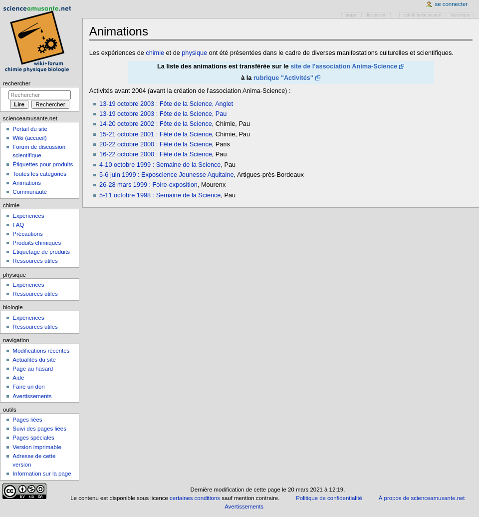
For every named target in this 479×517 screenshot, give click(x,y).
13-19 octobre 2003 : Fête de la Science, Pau (163, 113)
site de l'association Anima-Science (343, 66)
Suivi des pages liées (39, 429)
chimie (155, 52)
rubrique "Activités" (283, 77)
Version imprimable (36, 447)
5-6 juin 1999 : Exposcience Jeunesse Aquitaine (166, 174)
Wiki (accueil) (29, 138)
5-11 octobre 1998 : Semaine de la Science (160, 195)
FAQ (18, 225)
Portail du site (29, 129)
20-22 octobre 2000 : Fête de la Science (155, 144)
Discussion (376, 14)
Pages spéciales (33, 438)
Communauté (29, 192)
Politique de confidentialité (329, 498)
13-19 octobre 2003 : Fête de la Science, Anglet (166, 103)
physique (194, 52)
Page (351, 14)
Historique (460, 14)
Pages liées (27, 420)
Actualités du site (34, 360)
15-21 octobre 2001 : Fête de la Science (155, 134)
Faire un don (28, 387)
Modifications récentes (40, 351)
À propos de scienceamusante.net (422, 498)
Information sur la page (41, 474)
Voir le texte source (422, 14)
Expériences (28, 216)
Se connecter (451, 4)
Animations (26, 183)
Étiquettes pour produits (42, 164)
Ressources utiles (34, 261)
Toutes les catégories (39, 174)
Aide (18, 378)
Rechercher (16, 83)
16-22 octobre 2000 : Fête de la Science (155, 154)
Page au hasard (32, 369)
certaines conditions (195, 498)
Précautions (27, 234)
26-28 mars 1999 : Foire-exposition (148, 184)
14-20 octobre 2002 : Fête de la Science (155, 123)
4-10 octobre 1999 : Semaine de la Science (160, 164)
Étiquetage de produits (41, 252)
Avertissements (31, 396)
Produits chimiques (36, 243)
